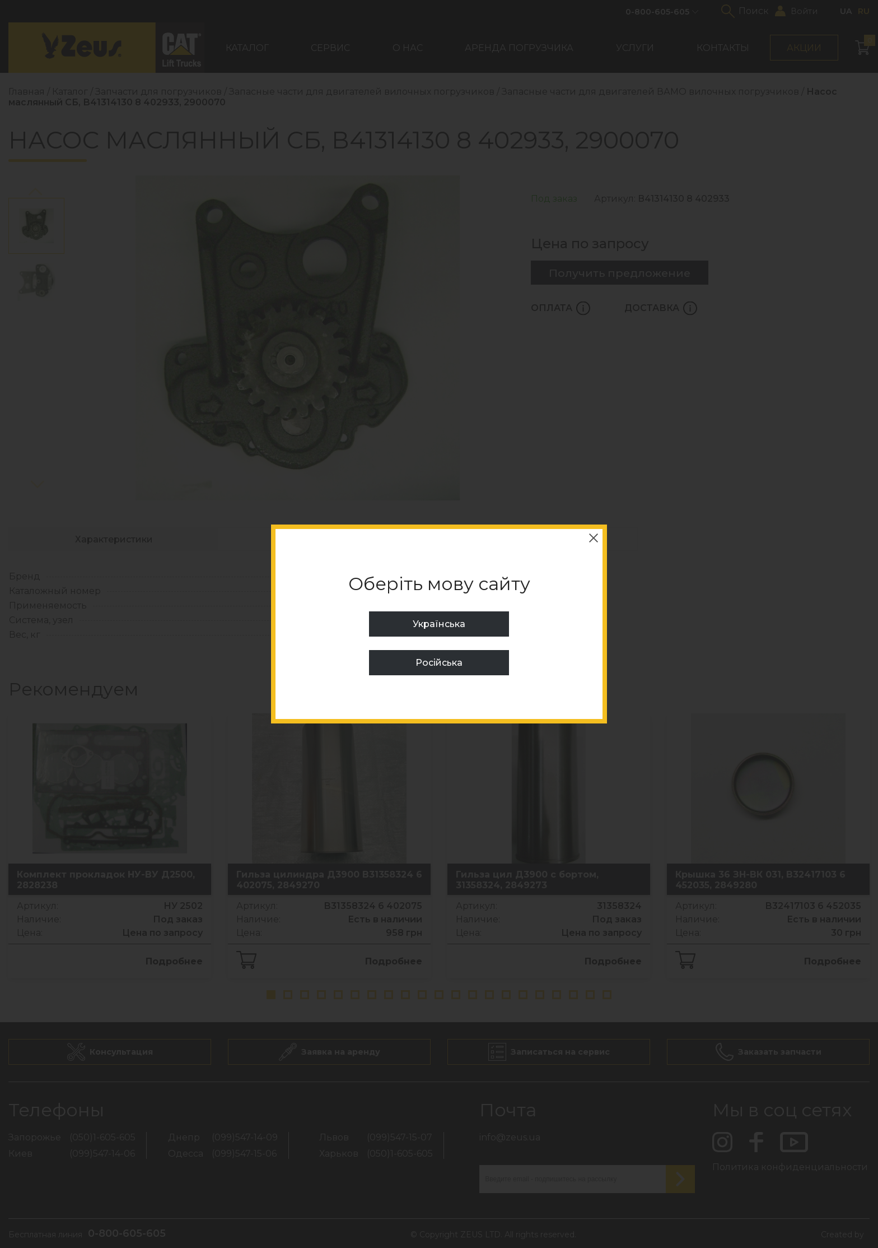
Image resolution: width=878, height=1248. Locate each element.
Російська (439, 662)
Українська (439, 624)
